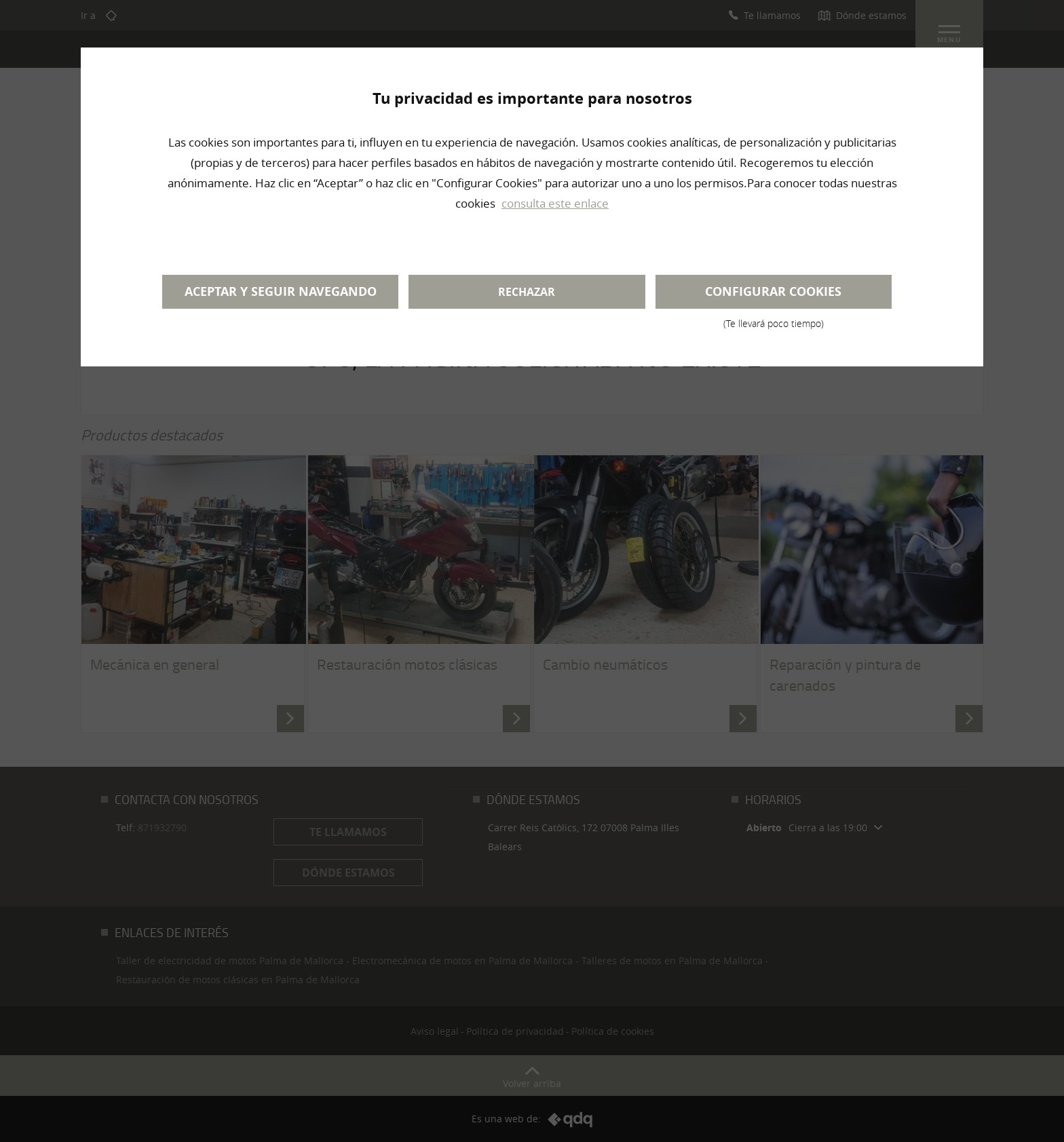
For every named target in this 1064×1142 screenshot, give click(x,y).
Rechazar (526, 291)
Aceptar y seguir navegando (281, 291)
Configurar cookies (774, 296)
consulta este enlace (555, 203)
